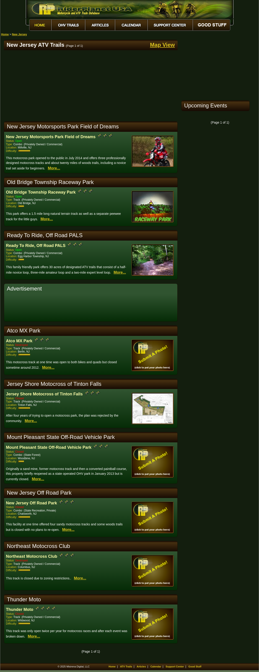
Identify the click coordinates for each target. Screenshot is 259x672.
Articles (141, 666)
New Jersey (19, 34)
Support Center (175, 666)
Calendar (155, 666)
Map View (162, 45)
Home (5, 34)
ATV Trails (126, 666)
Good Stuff (194, 666)
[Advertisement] (91, 86)
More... (54, 168)
